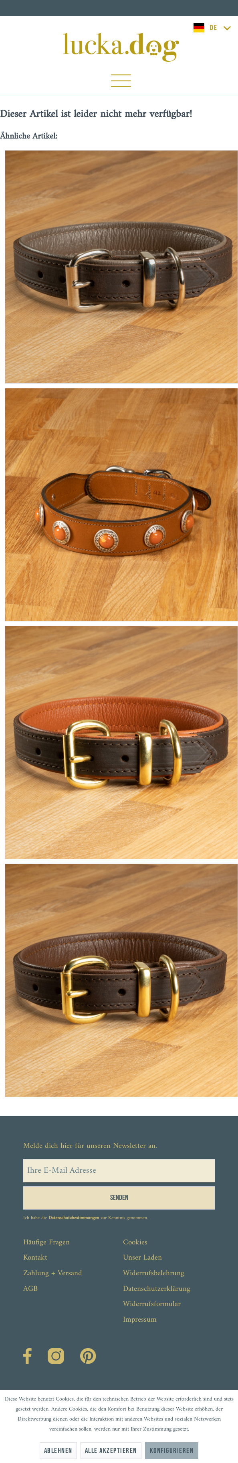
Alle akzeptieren (111, 1450)
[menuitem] (121, 82)
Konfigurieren (172, 1450)
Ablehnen (58, 1450)
